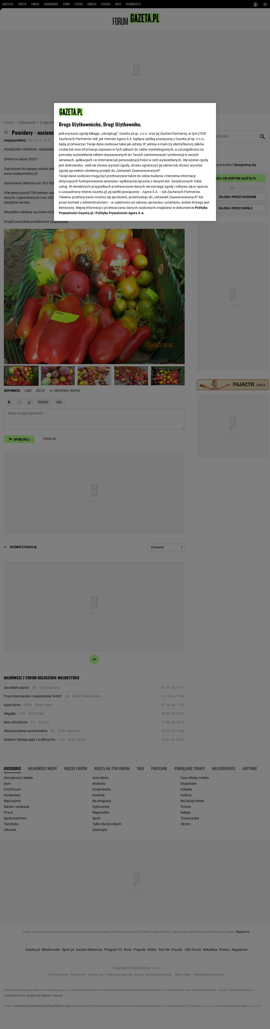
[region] (135, 162)
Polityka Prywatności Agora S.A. (119, 213)
